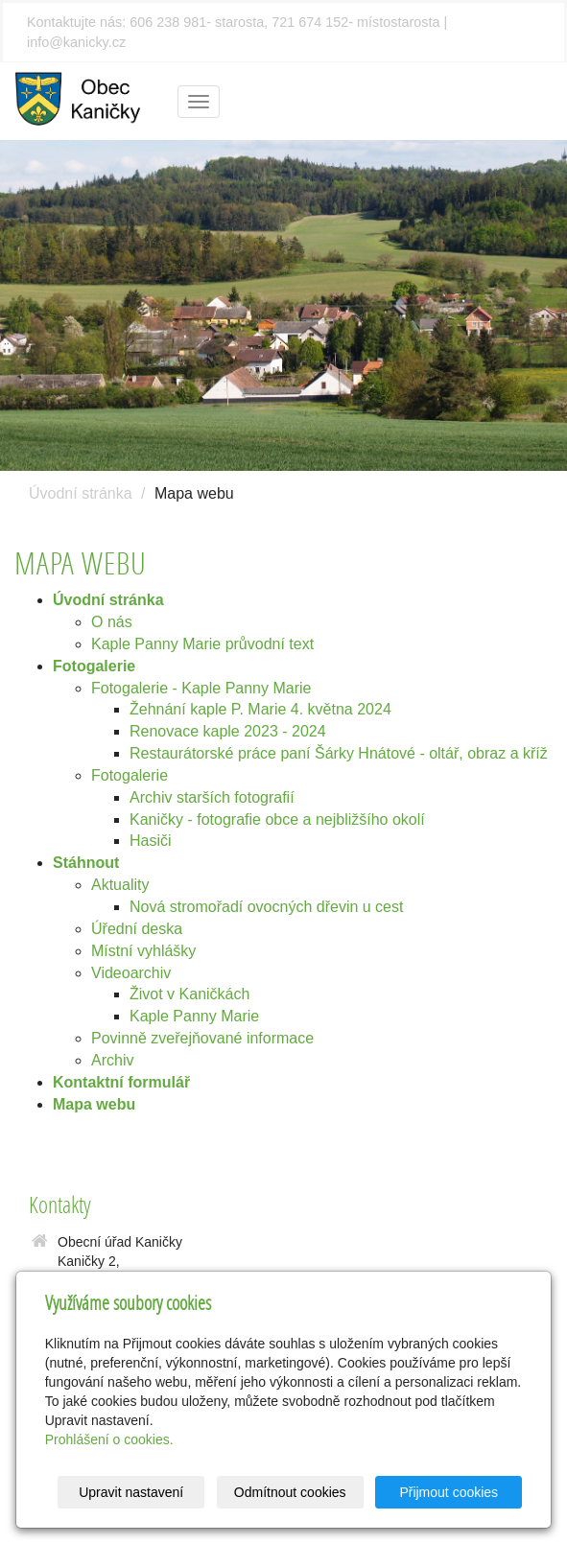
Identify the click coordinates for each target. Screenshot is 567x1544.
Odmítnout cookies (290, 1492)
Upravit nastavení (131, 1492)
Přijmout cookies (448, 1492)
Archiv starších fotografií (212, 797)
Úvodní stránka (80, 493)
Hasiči (151, 840)
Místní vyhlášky (143, 951)
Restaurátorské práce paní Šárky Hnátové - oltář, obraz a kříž (339, 753)
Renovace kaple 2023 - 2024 (228, 731)
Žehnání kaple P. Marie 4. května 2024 (260, 709)
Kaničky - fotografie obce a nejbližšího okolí (277, 819)
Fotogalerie (129, 775)
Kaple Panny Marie (194, 1016)
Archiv (112, 1060)
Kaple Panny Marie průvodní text (202, 644)
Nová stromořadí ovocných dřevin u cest (266, 907)
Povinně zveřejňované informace (202, 1038)
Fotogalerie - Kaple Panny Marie (201, 688)
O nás (111, 622)
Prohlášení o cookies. (109, 1439)
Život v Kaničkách (189, 994)
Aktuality (120, 885)
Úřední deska (136, 929)
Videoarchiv (131, 973)
